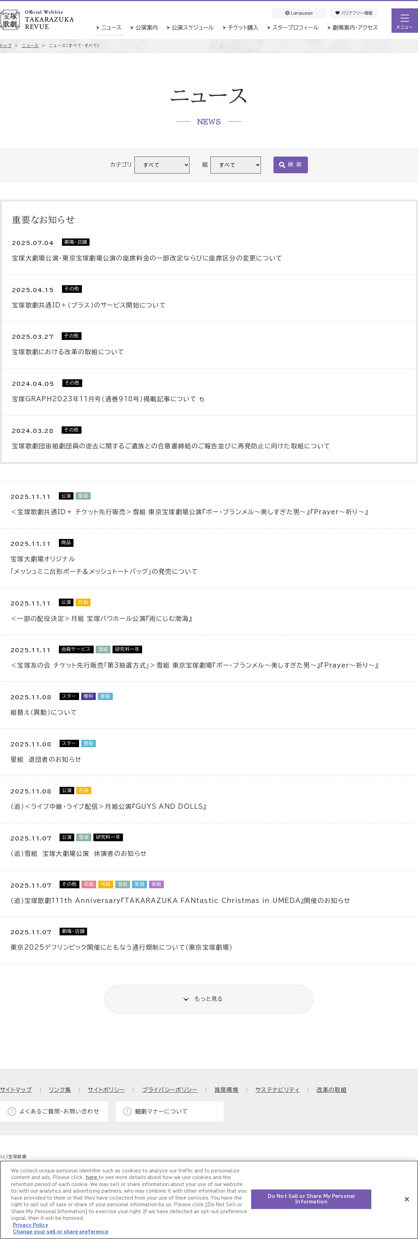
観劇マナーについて (161, 1111)
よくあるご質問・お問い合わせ (60, 1111)
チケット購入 (243, 27)
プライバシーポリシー (170, 1090)
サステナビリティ (277, 1090)
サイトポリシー (106, 1090)
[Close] (407, 1199)
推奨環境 (227, 1090)
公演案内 (147, 27)
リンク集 (60, 1090)
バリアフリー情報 (353, 13)
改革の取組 (332, 1090)
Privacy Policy (30, 1225)
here (92, 1177)
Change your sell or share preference (60, 1232)
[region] (209, 1200)
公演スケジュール (193, 27)
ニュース (111, 27)
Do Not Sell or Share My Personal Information (311, 1199)
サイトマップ (16, 1090)
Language (299, 13)
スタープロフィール (295, 27)
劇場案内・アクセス (355, 27)
